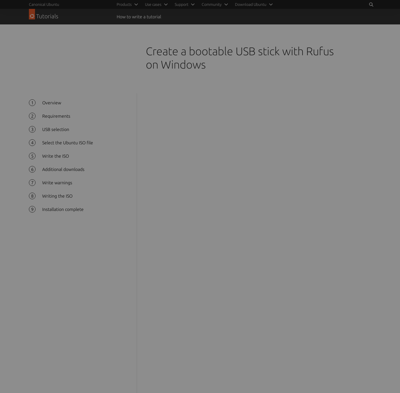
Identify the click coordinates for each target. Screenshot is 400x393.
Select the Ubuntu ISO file (67, 142)
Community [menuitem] (212, 4)
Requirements (56, 116)
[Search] (371, 4)
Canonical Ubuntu (44, 4)
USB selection (55, 129)
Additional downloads (63, 169)
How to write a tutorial (139, 16)
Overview (51, 102)
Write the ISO (55, 155)
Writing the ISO (57, 195)
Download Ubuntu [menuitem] (250, 4)
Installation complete (63, 209)
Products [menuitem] (124, 4)
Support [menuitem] (181, 4)
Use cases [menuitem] (153, 4)
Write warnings (57, 182)
